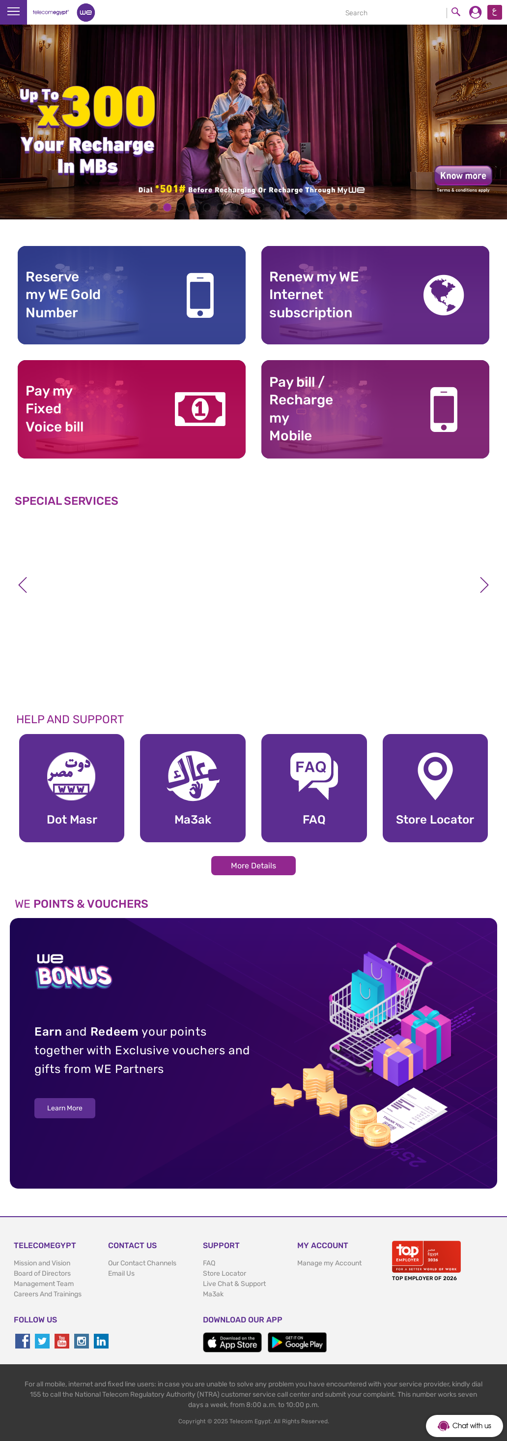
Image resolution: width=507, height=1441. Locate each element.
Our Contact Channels (142, 1263)
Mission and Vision (42, 1263)
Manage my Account (329, 1263)
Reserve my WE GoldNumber (63, 295)
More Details (253, 865)
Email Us (121, 1273)
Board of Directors (42, 1273)
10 (273, 207)
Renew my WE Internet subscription (314, 295)
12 (300, 207)
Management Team (44, 1284)
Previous (22, 585)
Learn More (65, 1108)
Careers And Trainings (48, 1294)
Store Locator (224, 1273)
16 (353, 207)
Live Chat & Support (234, 1284)
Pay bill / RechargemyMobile (301, 409)
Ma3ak (213, 1294)
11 (286, 207)
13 (313, 207)
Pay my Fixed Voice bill (55, 409)
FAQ (209, 1263)
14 (326, 207)
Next (484, 585)
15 (340, 207)
